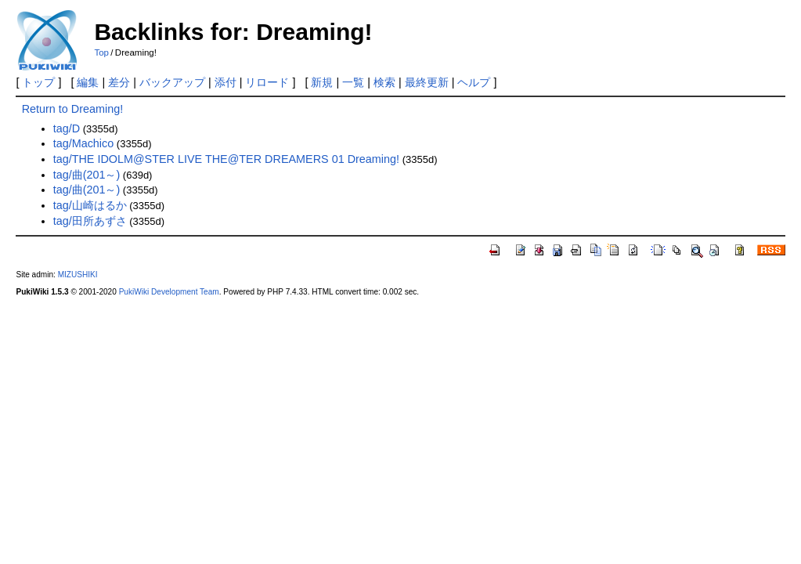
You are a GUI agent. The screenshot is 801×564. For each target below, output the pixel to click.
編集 (88, 82)
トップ (38, 82)
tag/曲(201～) (87, 174)
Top (101, 52)
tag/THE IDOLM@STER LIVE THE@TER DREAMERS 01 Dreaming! (226, 159)
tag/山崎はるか (90, 205)
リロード (267, 82)
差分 (119, 82)
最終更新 (427, 82)
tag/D (66, 128)
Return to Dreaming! (73, 109)
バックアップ (172, 82)
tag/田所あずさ (90, 221)
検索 (384, 82)
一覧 (353, 82)
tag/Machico (83, 143)
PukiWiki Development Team (169, 291)
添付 (225, 82)
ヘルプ (473, 82)
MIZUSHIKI (78, 274)
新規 (322, 82)
